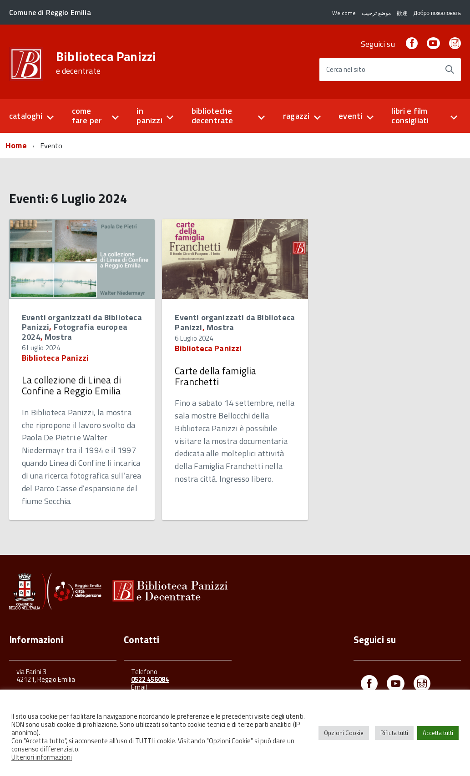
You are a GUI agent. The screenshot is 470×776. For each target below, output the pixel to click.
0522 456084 (150, 679)
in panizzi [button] (149, 115)
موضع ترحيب (376, 13)
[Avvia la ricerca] (449, 69)
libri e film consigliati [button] (410, 115)
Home (16, 145)
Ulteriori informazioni (41, 757)
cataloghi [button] (26, 116)
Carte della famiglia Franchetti (215, 376)
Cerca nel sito (345, 70)
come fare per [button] (87, 115)
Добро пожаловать (437, 13)
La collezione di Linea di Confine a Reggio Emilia (71, 385)
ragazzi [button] (296, 116)
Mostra (58, 337)
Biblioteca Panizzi (106, 63)
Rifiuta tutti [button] (394, 732)
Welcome (344, 13)
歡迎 (402, 13)
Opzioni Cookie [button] (344, 732)
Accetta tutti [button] (438, 732)
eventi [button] (350, 116)
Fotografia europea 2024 (74, 332)
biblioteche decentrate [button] (212, 115)
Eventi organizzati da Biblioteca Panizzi (235, 322)
